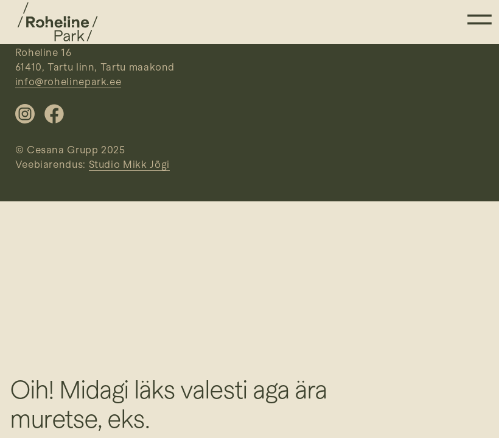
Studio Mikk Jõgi (129, 164)
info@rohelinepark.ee (68, 82)
